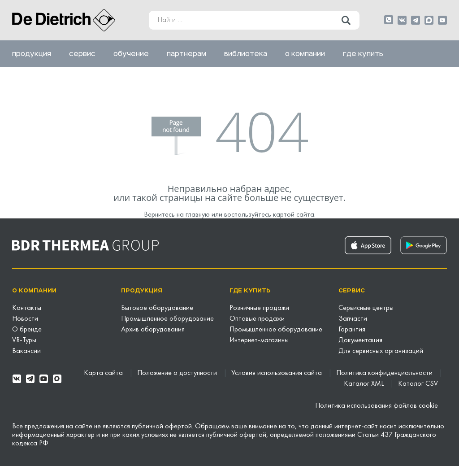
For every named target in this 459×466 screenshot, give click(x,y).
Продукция (31, 53)
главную (198, 214)
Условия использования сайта (277, 373)
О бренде (27, 329)
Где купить (363, 53)
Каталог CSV (418, 384)
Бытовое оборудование (157, 308)
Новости (25, 318)
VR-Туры (24, 340)
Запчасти (352, 318)
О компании (305, 53)
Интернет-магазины (259, 340)
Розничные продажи (259, 308)
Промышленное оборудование (167, 318)
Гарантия (351, 329)
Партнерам (186, 53)
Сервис (82, 53)
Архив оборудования (153, 329)
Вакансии (26, 351)
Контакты (26, 308)
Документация (360, 340)
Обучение (131, 53)
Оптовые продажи (257, 318)
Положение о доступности (178, 373)
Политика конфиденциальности (385, 373)
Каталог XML (364, 384)
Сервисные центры (366, 308)
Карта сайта (104, 373)
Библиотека (245, 53)
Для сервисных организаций (380, 351)
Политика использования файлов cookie (376, 405)
